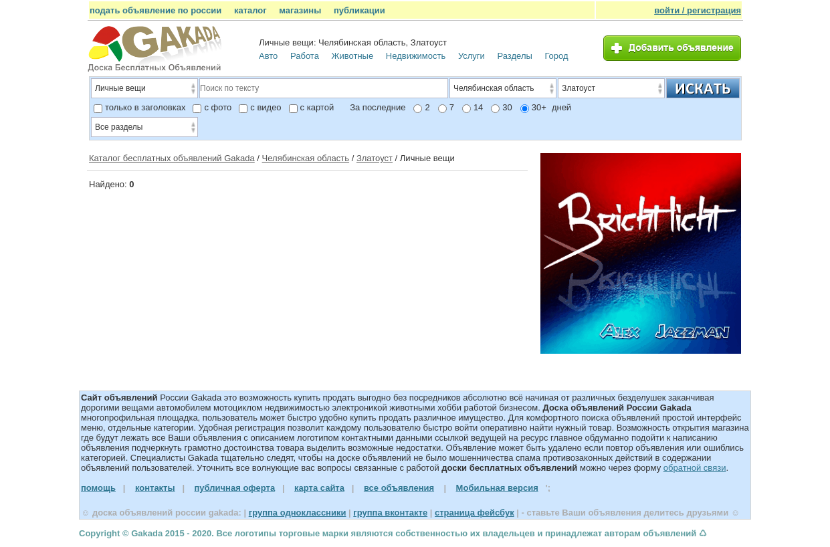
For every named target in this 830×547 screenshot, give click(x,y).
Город (556, 56)
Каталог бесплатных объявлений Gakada (172, 158)
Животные (353, 56)
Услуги (471, 56)
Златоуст (374, 158)
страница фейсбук (474, 513)
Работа (304, 56)
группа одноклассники (297, 513)
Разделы (515, 56)
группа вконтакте (390, 513)
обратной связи (694, 468)
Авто (268, 56)
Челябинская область (305, 158)
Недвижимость (415, 56)
